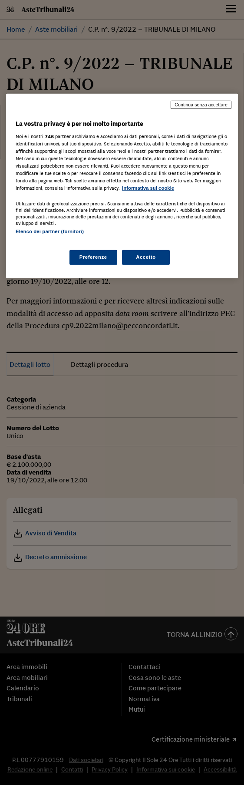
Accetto (146, 256)
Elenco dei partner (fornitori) (50, 231)
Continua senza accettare (201, 104)
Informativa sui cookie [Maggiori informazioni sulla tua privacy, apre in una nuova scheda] (148, 188)
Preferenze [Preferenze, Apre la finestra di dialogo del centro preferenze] (93, 256)
